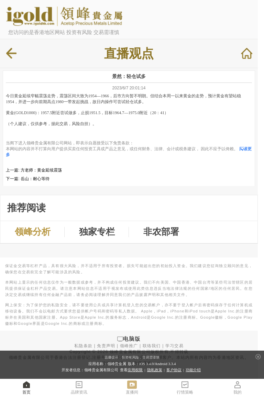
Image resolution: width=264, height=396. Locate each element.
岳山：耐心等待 (35, 178)
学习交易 (174, 345)
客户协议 (174, 370)
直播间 (132, 387)
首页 (26, 387)
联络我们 (152, 345)
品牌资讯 (79, 387)
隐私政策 (154, 370)
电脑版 (132, 339)
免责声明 (106, 345)
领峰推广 (129, 345)
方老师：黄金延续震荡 (41, 170)
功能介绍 (193, 370)
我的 (237, 387)
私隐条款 (83, 345)
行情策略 (185, 387)
